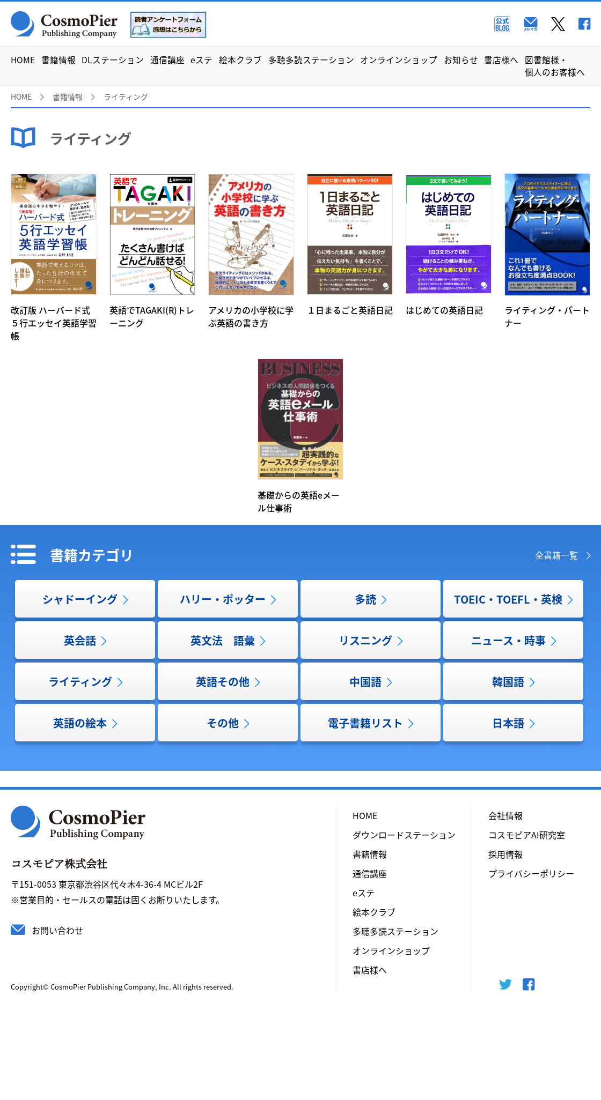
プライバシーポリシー (531, 873)
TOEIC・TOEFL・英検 (508, 599)
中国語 (365, 681)
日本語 (508, 723)
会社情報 (505, 815)
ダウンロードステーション (404, 834)
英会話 (80, 640)
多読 (365, 599)
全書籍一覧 (556, 554)
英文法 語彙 (222, 640)
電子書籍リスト (365, 723)
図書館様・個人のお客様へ (555, 66)
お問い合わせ (57, 930)
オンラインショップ (398, 60)
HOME (23, 60)
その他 (223, 723)
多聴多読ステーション (311, 60)
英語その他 (223, 681)
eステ (201, 60)
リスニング (365, 640)
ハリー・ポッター (223, 599)
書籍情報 (58, 60)
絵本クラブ (240, 60)
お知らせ (461, 60)
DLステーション (113, 60)
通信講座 (167, 60)
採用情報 (505, 854)
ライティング (80, 681)
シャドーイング (80, 599)
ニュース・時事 (508, 640)
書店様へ (501, 60)
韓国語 (508, 681)
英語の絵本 (80, 723)
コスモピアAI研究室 (526, 834)
